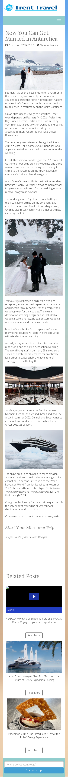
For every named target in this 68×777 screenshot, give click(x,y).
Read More (34, 635)
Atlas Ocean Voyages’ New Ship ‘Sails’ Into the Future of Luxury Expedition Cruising (34, 661)
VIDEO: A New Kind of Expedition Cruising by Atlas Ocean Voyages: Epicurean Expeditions (34, 604)
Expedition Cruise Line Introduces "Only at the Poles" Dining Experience (34, 718)
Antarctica (53, 45)
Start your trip (34, 770)
